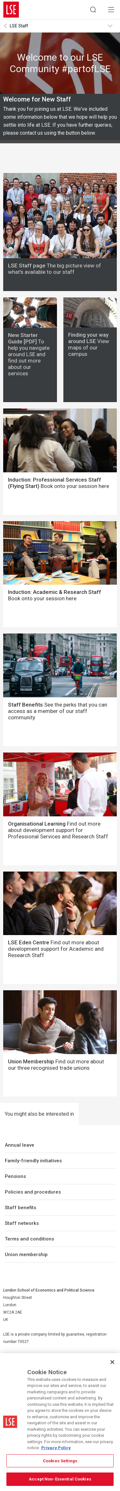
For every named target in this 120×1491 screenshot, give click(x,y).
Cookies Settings (60, 1460)
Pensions (15, 1176)
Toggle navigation (112, 25)
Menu (111, 9)
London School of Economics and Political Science (11, 10)
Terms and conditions (29, 1239)
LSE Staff (19, 25)
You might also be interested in (39, 1114)
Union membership (26, 1254)
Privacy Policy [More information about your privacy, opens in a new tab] (56, 1447)
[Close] (112, 1362)
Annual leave (19, 1145)
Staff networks (22, 1223)
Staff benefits (20, 1207)
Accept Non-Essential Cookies (60, 1479)
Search (93, 9)
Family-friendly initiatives (33, 1161)
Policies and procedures (33, 1192)
